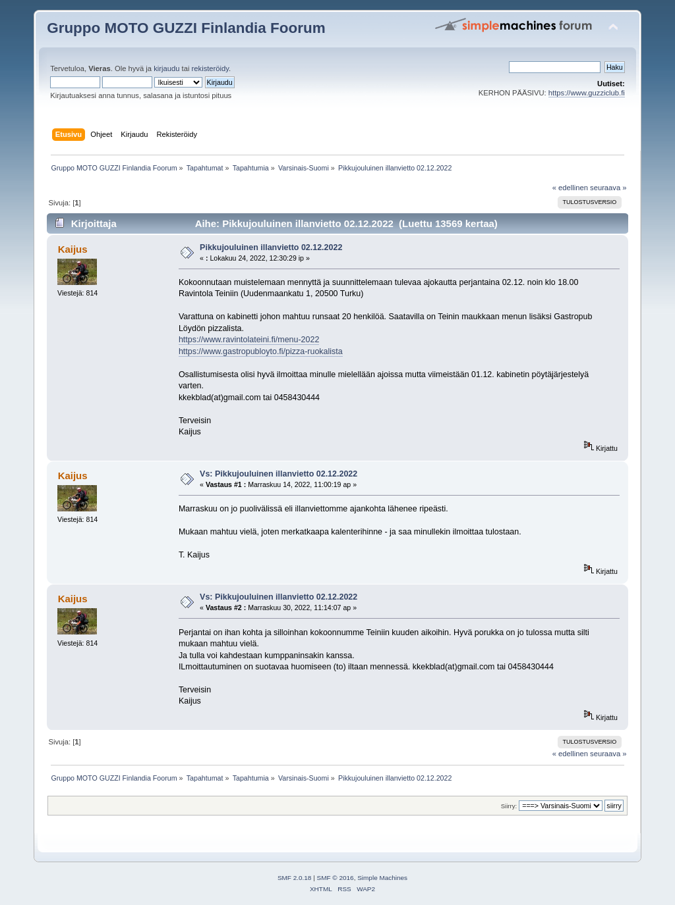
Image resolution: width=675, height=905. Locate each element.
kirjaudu (166, 68)
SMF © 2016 (335, 877)
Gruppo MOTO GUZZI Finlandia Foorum (186, 28)
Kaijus (73, 249)
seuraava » (608, 188)
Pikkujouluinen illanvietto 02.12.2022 (271, 247)
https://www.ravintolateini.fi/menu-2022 (249, 339)
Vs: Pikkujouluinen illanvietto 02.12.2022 (278, 473)
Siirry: (509, 806)
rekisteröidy (210, 68)
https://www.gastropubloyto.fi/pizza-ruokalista (261, 351)
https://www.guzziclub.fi (586, 93)
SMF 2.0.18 (295, 877)
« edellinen (570, 188)
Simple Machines (382, 877)
